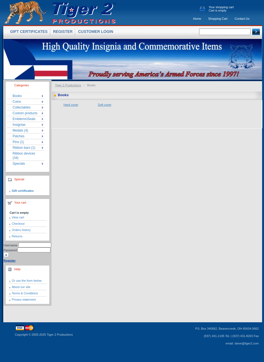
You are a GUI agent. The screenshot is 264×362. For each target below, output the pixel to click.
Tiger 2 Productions (68, 85)
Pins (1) (18, 142)
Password (10, 250)
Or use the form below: (27, 280)
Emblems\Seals (24, 119)
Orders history (21, 230)
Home (197, 18)
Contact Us (242, 18)
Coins (17, 102)
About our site (21, 287)
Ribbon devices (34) (24, 156)
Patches (18, 136)
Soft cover (104, 104)
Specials (19, 164)
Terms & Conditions (25, 293)
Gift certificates (23, 190)
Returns (17, 236)
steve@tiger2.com (246, 343)
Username (11, 245)
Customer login (95, 31)
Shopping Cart (217, 18)
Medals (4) (20, 130)
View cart (18, 217)
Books (17, 96)
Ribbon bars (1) (24, 148)
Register (63, 31)
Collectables (21, 107)
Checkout (18, 223)
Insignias (19, 125)
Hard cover (71, 104)
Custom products (25, 113)
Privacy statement (24, 299)
